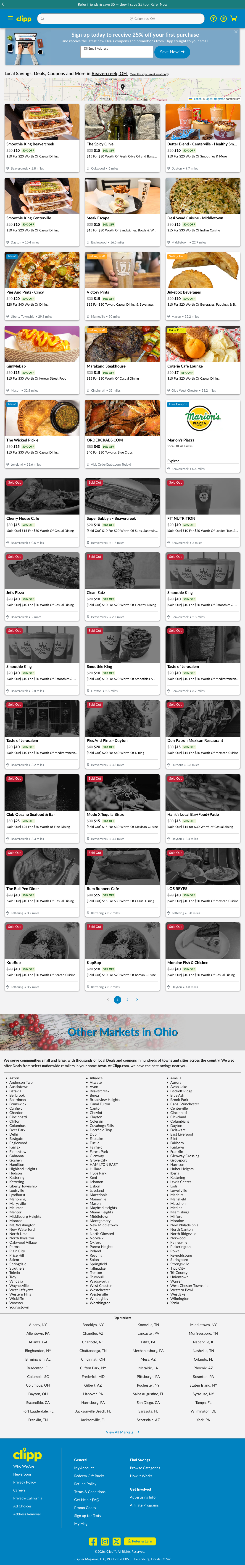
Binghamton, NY (38, 1351)
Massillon (176, 1203)
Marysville (15, 1203)
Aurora (174, 1082)
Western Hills (18, 1294)
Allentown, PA (38, 1333)
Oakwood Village (21, 1242)
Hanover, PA (93, 1394)
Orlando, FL (203, 1359)
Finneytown (17, 1152)
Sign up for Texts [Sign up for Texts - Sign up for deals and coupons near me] (87, 1516)
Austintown (16, 1087)
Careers (19, 1490)
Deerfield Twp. (99, 1130)
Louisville (14, 1190)
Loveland (95, 1190)
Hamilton (14, 1165)
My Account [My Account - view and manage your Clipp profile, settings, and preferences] (84, 1468)
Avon (92, 1087)
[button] (242, 5)
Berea (92, 1095)
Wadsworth (97, 1281)
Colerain (94, 1121)
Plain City (15, 1251)
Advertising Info (142, 1497)
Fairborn (175, 1143)
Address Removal (27, 1514)
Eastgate (14, 1139)
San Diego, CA (148, 1403)
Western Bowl (179, 1290)
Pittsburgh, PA (148, 1377)
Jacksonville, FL (93, 1420)
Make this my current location (149, 74)
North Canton (179, 1229)
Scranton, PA (203, 1377)
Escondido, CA (38, 1403)
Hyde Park (96, 1173)
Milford (174, 1216)
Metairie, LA (148, 1368)
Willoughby (97, 1299)
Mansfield (176, 1199)
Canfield (14, 1108)
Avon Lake (176, 1087)
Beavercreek (97, 1091)
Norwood (176, 1238)
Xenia (172, 1303)
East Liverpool (179, 1134)
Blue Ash (175, 1095)
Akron (12, 1078)
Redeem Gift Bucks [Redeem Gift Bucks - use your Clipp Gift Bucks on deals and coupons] (89, 1476)
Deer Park (15, 1130)
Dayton (174, 1126)
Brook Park (177, 1100)
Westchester (98, 1290)
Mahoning (15, 1199)
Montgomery (98, 1221)
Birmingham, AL (37, 1359)
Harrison (175, 1165)
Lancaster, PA (148, 1333)
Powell (173, 1251)
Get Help (81, 1500)
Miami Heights (99, 1212)
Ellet (171, 1139)
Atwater (94, 1082)
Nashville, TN (203, 1351)
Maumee (14, 1208)
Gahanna (14, 1156)
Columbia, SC (38, 1377)
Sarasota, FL (148, 1411)
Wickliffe (14, 1299)
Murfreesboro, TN (203, 1333)
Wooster (14, 1303)
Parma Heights (99, 1247)
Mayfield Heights (101, 1208)
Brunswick (15, 1104)
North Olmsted (100, 1234)
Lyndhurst (15, 1195)
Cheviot (94, 1113)
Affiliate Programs (144, 1505)
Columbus (15, 1126)
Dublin (93, 1134)
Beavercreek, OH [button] (110, 73)
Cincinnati (176, 1113)
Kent (91, 1177)
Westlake (175, 1294)
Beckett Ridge (179, 1091)
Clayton (94, 1117)
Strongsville (177, 1264)
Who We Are (23, 1466)
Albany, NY (38, 1325)
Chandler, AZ (93, 1333)
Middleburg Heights (23, 1216)
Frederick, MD (93, 1377)
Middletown (97, 1216)
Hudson (13, 1173)
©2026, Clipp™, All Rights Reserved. (120, 1551)
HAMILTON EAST (102, 1165)
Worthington (98, 1303)
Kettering (175, 1177)
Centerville (177, 1108)
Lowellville (176, 1190)
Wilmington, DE (203, 1411)
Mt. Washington (20, 1225)
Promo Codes (85, 1508)
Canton (94, 1108)
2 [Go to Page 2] (127, 1000)
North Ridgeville (181, 1234)
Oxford (93, 1242)
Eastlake (94, 1139)
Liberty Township (21, 1186)
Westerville (97, 1294)
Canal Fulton (98, 1104)
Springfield (96, 1264)
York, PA (203, 1420)
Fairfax (12, 1147)
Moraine (175, 1221)
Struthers (14, 1268)
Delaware (176, 1130)
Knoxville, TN (148, 1325)
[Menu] (10, 18)
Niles (92, 1229)
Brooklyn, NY (93, 1325)
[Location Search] (165, 19)
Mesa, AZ (148, 1359)
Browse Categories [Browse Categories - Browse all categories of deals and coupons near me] (145, 1468)
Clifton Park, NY (93, 1368)
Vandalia (14, 1281)
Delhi (11, 1134)
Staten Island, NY (203, 1385)
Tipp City (175, 1268)
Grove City (96, 1160)
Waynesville (17, 1286)
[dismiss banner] (236, 32)
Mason (93, 1203)
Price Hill (14, 1255)
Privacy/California (27, 1498)
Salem (12, 1260)
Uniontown (177, 1277)
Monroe (13, 1221)
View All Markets (122, 1432)
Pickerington (178, 1247)
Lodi (171, 1186)
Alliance (94, 1078)
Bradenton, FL (38, 1368)
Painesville (176, 1242)
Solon (92, 1260)
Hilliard (93, 1169)
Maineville (96, 1199)
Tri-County (176, 1273)
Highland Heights (21, 1169)
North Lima (16, 1234)
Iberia (172, 1173)
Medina (174, 1208)
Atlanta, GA (38, 1342)
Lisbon (93, 1186)
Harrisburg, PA (93, 1403)
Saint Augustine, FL (148, 1394)
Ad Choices (22, 1506)
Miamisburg (177, 1212)
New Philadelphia (182, 1225)
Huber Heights (180, 1169)
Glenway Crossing (182, 1156)
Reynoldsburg (179, 1255)
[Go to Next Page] (137, 1000)
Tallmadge (95, 1268)
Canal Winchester (182, 1104)
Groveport (176, 1160)
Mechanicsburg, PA (148, 1351)
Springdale (15, 1264)
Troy (10, 1277)
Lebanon (94, 1182)
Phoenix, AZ (203, 1368)
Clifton (12, 1121)
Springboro (177, 1260)
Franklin (174, 1152)
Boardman (15, 1100)
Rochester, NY (148, 1385)
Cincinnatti (16, 1117)
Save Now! (172, 52)
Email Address (96, 48)
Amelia (173, 1078)
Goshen (13, 1160)
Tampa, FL (203, 1403)
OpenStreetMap (215, 99)
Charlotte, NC (93, 1342)
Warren (174, 1281)
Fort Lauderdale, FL (38, 1411)
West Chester (99, 1286)
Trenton (94, 1273)
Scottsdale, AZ (148, 1420)
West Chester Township (187, 1286)
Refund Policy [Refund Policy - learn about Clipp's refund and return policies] (85, 1484)
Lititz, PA (148, 1342)
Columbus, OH (38, 1385)
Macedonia (97, 1195)
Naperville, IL (203, 1342)
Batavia (13, 1091)
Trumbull (95, 1277)
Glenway (95, 1156)
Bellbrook (15, 1095)
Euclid (93, 1143)
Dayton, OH (38, 1394)
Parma (12, 1247)
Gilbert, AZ (93, 1385)
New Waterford (20, 1229)
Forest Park (97, 1152)
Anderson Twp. (19, 1082)
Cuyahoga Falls (100, 1126)
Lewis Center (178, 1182)
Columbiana (178, 1121)
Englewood (16, 1143)
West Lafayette (19, 1290)
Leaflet (195, 99)
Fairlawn (175, 1147)
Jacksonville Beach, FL (93, 1411)
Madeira (175, 1195)
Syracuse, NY (203, 1394)
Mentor (13, 1212)
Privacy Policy (24, 1482)
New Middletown (102, 1225)
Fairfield (94, 1147)
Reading (94, 1255)
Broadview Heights (103, 1100)
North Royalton (19, 1238)
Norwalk (94, 1238)
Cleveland (176, 1117)
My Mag (80, 1524)
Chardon (14, 1113)
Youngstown (17, 1307)
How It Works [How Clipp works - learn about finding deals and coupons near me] (141, 1476)
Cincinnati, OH (93, 1359)
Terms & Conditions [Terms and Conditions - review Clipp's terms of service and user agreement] (89, 1492)
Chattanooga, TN (93, 1351)
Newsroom (22, 1474)
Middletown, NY (203, 1325)
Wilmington (177, 1299)
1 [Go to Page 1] (118, 1000)
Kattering (14, 1177)
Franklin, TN (38, 1420)
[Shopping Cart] (233, 18)
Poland (93, 1251)
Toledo (12, 1273)
